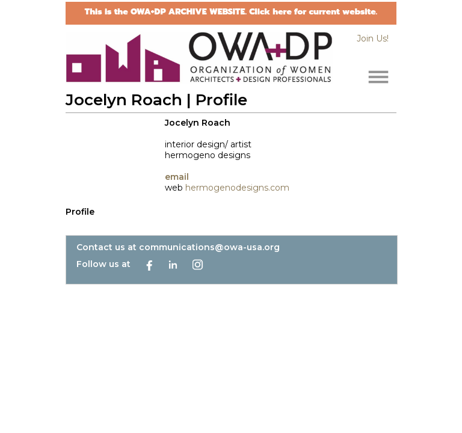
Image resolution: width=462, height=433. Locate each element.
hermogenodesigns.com (237, 187)
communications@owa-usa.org (209, 247)
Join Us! (373, 38)
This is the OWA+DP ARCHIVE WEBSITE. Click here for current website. (231, 11)
